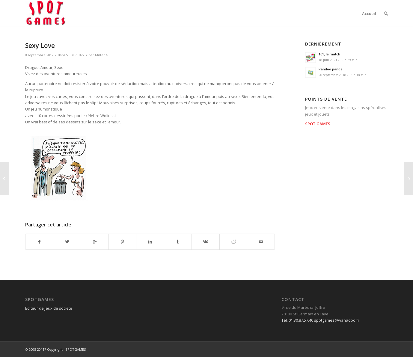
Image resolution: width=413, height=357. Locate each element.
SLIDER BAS (75, 55)
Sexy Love (40, 45)
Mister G (101, 55)
